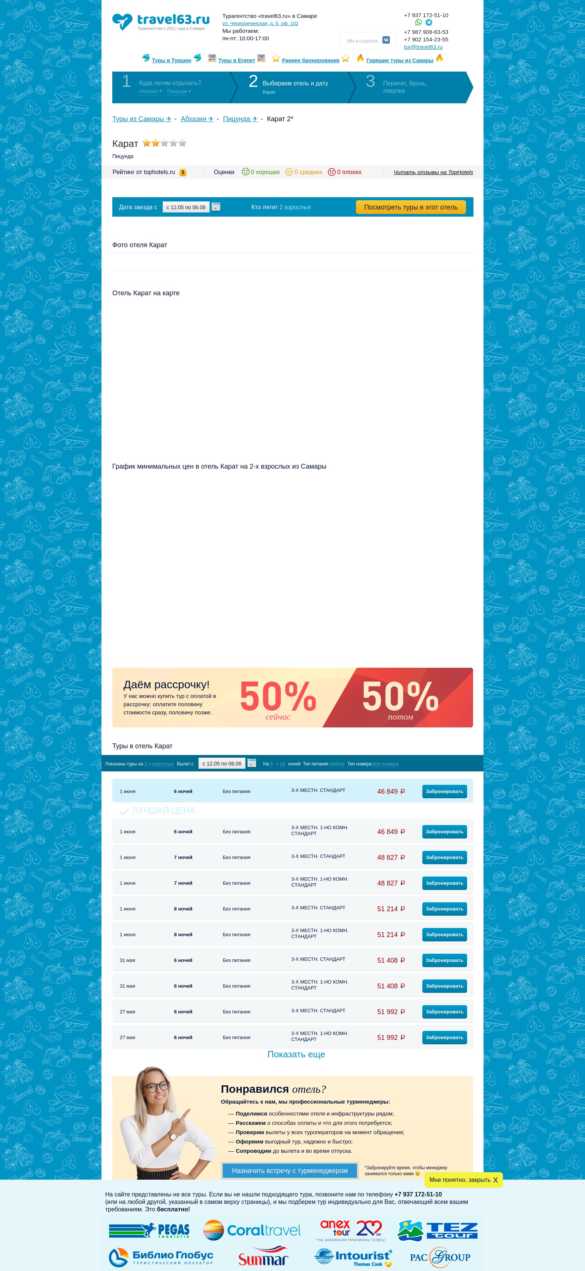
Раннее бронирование (311, 60)
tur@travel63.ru (423, 47)
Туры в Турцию (171, 60)
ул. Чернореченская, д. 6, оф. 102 (260, 23)
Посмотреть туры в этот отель (411, 207)
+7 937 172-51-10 (426, 15)
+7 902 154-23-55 (426, 39)
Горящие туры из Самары (400, 60)
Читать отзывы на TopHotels (433, 172)
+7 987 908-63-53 (426, 32)
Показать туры (434, 763)
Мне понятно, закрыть (460, 1180)
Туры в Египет (236, 60)
